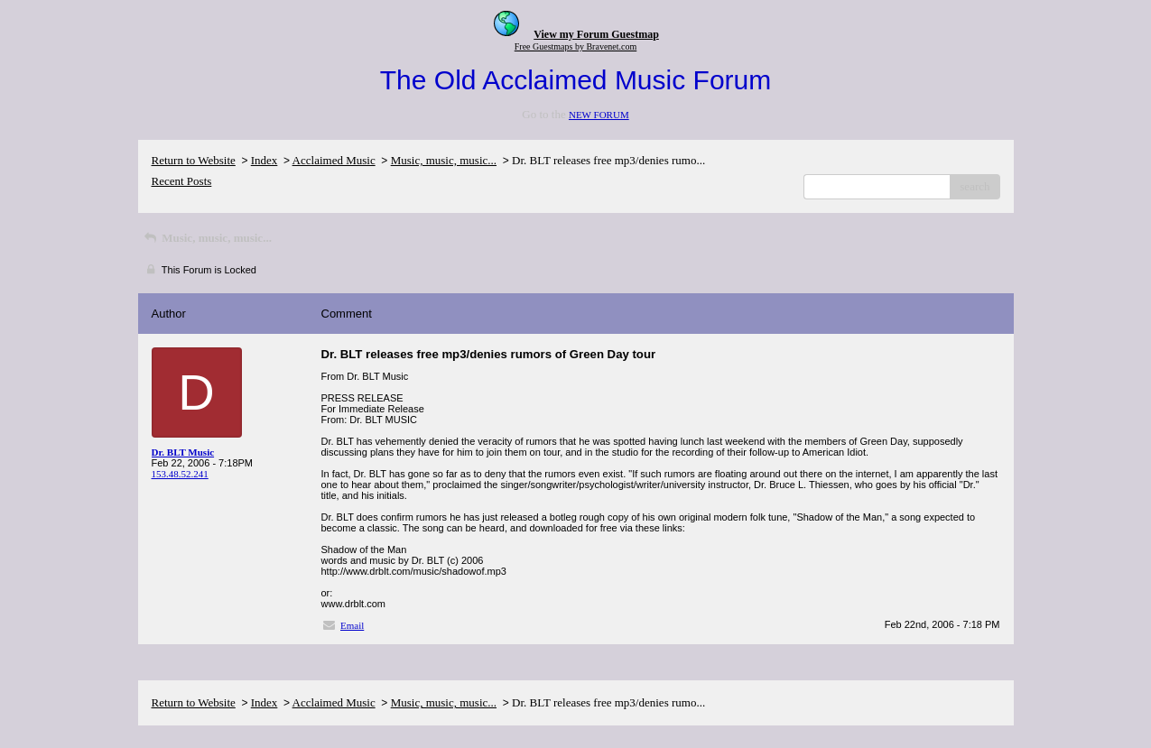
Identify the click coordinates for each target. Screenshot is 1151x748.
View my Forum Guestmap (596, 34)
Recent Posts (182, 181)
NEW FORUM (599, 114)
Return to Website (194, 160)
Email (352, 625)
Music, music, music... (444, 160)
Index (264, 160)
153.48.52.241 (180, 473)
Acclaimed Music (334, 160)
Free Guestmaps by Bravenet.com (576, 46)
